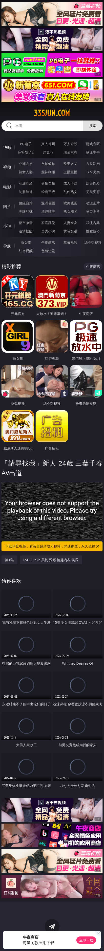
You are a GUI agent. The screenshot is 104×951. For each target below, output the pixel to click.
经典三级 (48, 191)
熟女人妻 (26, 172)
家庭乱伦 (48, 222)
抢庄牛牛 (93, 152)
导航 (7, 246)
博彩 (7, 147)
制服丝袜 (26, 191)
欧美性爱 (93, 183)
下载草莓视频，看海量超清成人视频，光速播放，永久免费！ (52, 546)
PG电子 (26, 143)
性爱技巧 (93, 231)
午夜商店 (48, 242)
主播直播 (70, 172)
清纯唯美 (48, 211)
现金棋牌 (70, 152)
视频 (7, 167)
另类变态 (93, 191)
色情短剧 (48, 250)
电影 (7, 187)
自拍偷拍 (48, 163)
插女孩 (26, 242)
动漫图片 (93, 203)
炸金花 (48, 152)
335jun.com (52, 113)
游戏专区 (93, 143)
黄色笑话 (70, 231)
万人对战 (70, 143)
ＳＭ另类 (93, 172)
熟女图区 (70, 211)
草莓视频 (70, 242)
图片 (7, 206)
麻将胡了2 (26, 152)
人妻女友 (70, 222)
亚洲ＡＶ (26, 163)
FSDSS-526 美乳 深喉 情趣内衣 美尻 (51, 559)
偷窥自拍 (26, 203)
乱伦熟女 (70, 191)
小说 (7, 226)
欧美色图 (70, 203)
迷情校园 (26, 231)
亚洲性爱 (26, 183)
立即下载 (86, 940)
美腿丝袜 (26, 211)
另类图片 (93, 211)
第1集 (9, 559)
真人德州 (48, 143)
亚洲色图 (48, 203)
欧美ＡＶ (70, 163)
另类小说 (48, 231)
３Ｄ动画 (93, 163)
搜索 (92, 125)
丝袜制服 (48, 172)
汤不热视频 (93, 242)
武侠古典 (93, 222)
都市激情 (26, 222)
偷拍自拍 (48, 183)
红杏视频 (26, 250)
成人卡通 (70, 183)
